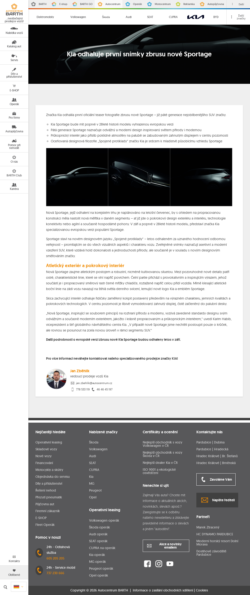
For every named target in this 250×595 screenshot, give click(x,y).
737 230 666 (55, 573)
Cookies (202, 590)
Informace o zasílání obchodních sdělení (163, 590)
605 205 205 (55, 558)
